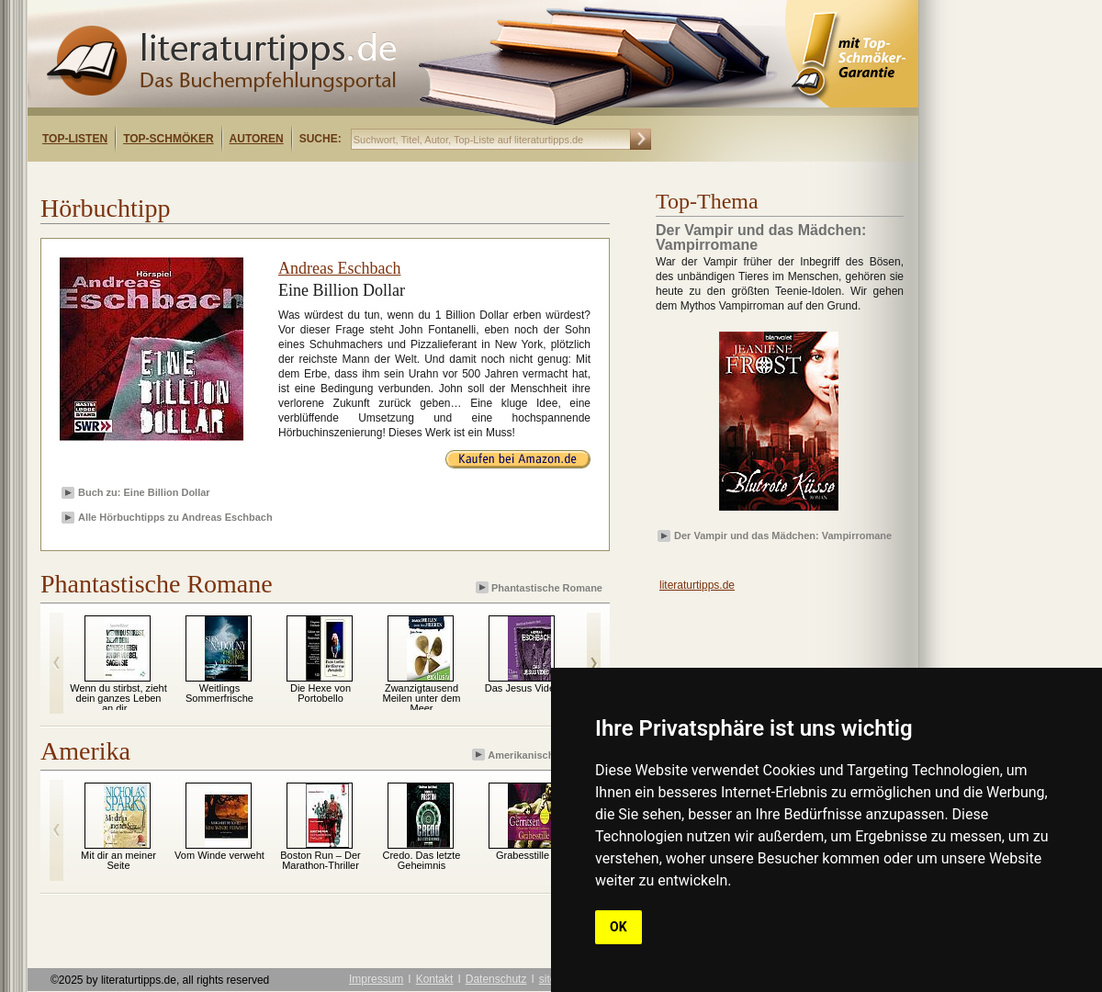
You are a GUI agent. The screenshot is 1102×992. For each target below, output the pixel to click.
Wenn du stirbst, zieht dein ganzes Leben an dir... (118, 698)
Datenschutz (496, 979)
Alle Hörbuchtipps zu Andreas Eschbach (175, 517)
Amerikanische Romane (538, 755)
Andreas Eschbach (339, 268)
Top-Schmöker (168, 138)
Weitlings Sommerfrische (219, 693)
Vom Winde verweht (219, 855)
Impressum (376, 979)
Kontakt (435, 979)
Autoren (257, 138)
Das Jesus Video (522, 687)
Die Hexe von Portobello (320, 693)
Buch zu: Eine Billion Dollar (144, 492)
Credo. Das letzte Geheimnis (422, 860)
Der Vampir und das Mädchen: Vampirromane (783, 535)
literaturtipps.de (697, 585)
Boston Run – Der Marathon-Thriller (320, 860)
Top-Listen (74, 138)
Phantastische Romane (540, 587)
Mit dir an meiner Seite (118, 860)
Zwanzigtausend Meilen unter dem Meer (422, 698)
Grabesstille (522, 855)
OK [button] (618, 926)
